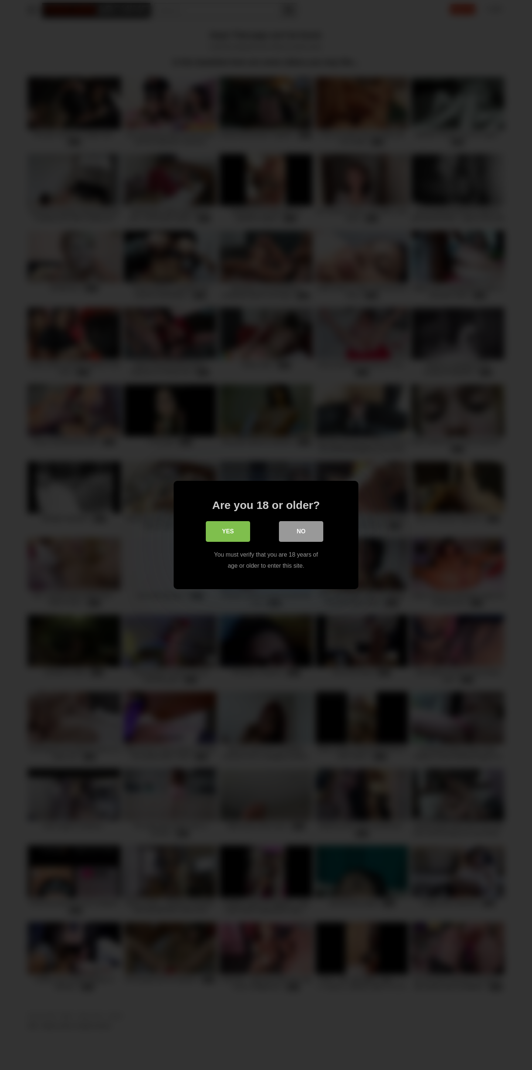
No (301, 531)
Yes (228, 531)
